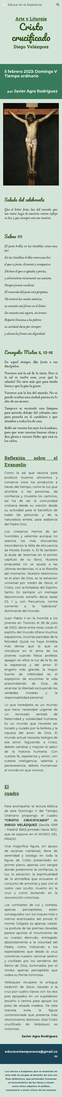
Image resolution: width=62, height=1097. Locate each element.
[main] (31, 32)
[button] (4, 4)
